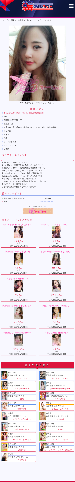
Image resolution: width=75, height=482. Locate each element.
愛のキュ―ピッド (33, 20)
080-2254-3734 (47, 201)
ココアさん (48, 20)
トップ (5, 20)
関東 (13, 20)
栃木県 (20, 20)
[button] (62, 63)
